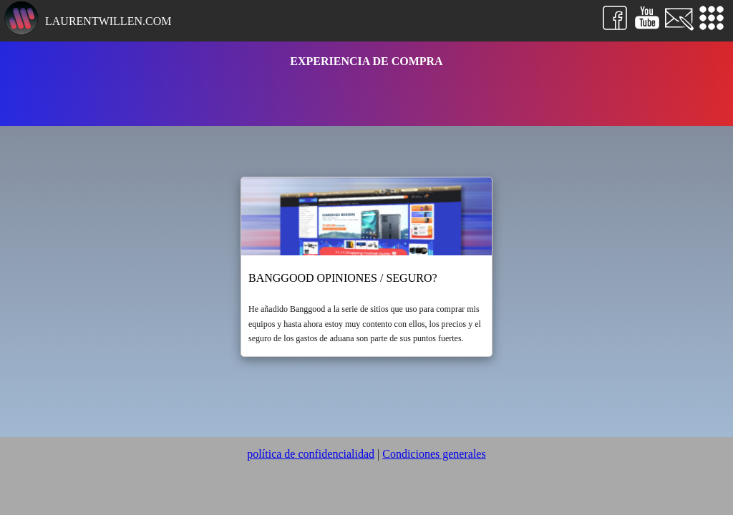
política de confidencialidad (310, 454)
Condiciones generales (433, 454)
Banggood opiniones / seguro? (342, 278)
